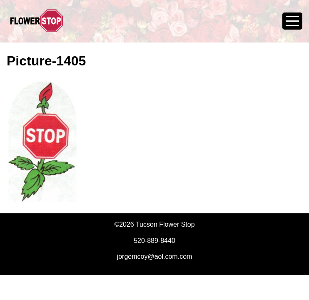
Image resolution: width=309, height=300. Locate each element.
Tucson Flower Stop (36, 25)
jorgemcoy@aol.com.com (154, 256)
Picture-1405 (46, 60)
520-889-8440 (154, 240)
